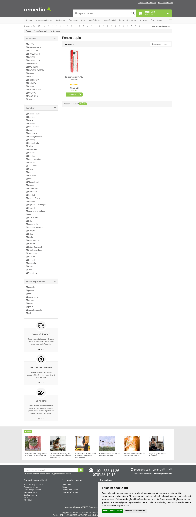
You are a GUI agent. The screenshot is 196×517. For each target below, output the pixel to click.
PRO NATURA (33, 80)
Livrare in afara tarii (70, 492)
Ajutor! (64, 487)
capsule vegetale (35, 310)
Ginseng (31, 140)
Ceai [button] (83, 20)
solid (30, 313)
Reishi (30, 234)
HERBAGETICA (34, 60)
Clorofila (31, 244)
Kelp (30, 221)
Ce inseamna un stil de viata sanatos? (109, 455)
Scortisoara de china (36, 211)
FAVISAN (31, 57)
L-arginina (32, 231)
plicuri (30, 307)
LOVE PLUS (33, 64)
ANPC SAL (28, 500)
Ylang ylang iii (33, 182)
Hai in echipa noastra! (33, 490)
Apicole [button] (29, 20)
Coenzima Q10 (34, 240)
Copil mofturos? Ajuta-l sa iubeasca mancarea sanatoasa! (60, 456)
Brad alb (31, 162)
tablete (31, 300)
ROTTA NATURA (34, 90)
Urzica (30, 169)
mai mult (41, 349)
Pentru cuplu (55, 31)
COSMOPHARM (34, 47)
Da (81, 104)
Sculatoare (32, 192)
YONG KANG (33, 96)
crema (30, 303)
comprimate (33, 297)
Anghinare (32, 166)
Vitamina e (32, 273)
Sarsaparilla (33, 224)
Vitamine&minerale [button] (44, 20)
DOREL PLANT (34, 54)
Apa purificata (34, 198)
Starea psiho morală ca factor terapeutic (134, 455)
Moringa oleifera (34, 159)
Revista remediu (30, 492)
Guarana (31, 153)
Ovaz (30, 172)
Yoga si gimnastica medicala (157, 455)
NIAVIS (31, 73)
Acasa (28, 31)
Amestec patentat (35, 227)
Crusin (30, 266)
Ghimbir (31, 123)
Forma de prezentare (35, 281)
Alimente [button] (143, 20)
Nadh (30, 237)
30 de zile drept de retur (33, 484)
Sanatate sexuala (40, 31)
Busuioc (31, 257)
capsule (31, 287)
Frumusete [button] (73, 20)
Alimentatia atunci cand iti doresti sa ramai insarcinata (85, 456)
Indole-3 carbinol (35, 247)
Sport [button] (159, 20)
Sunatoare (32, 253)
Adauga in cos (74, 94)
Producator (31, 38)
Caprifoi (31, 195)
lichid (30, 294)
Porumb (31, 201)
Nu (85, 104)
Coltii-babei (32, 133)
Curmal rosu (33, 188)
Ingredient (30, 108)
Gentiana (32, 175)
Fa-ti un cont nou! (165, 2)
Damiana (32, 117)
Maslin (31, 185)
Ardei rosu (32, 130)
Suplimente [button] (60, 20)
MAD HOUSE (33, 67)
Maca (30, 120)
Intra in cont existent (147, 2)
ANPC (26, 497)
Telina (30, 146)
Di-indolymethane (35, 250)
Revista (28, 432)
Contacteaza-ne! (30, 495)
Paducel (31, 260)
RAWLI (31, 86)
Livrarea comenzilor (70, 490)
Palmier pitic (33, 218)
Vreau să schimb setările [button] (135, 511)
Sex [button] (152, 20)
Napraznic (32, 149)
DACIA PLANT (34, 51)
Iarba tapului (33, 127)
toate (33, 26)
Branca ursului (34, 114)
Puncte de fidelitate (31, 487)
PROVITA (32, 83)
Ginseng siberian (35, 136)
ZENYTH (31, 99)
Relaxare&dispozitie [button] (127, 20)
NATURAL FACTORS (36, 70)
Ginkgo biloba (33, 143)
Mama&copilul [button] (109, 20)
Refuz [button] (119, 511)
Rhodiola (31, 156)
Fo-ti (30, 214)
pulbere (31, 290)
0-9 (39, 26)
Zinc (30, 270)
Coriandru (32, 263)
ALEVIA (31, 44)
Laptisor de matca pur (37, 205)
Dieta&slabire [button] (94, 20)
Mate (30, 179)
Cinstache (32, 208)
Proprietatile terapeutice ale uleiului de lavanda (36, 455)
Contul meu (66, 484)
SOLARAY (32, 93)
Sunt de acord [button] (108, 511)
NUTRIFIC (32, 77)
